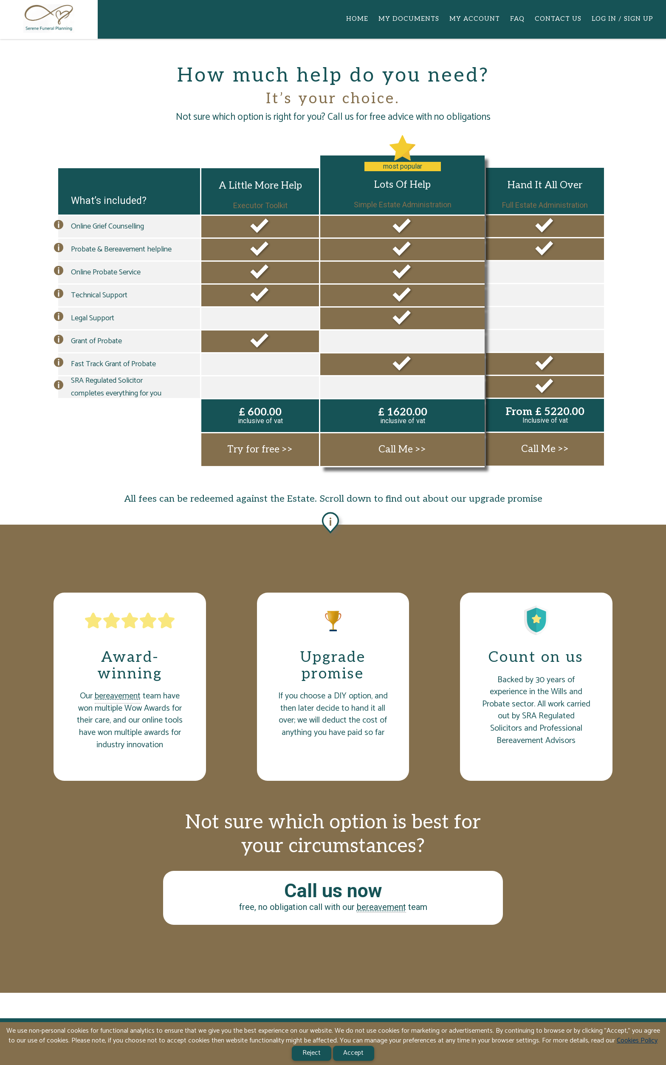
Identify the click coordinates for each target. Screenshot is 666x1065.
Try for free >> (260, 450)
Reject (311, 1053)
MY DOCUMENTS (408, 19)
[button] (58, 226)
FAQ (517, 19)
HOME (357, 19)
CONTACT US (558, 19)
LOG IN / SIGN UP (622, 19)
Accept (354, 1053)
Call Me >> (402, 450)
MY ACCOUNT (474, 19)
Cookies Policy (637, 1040)
